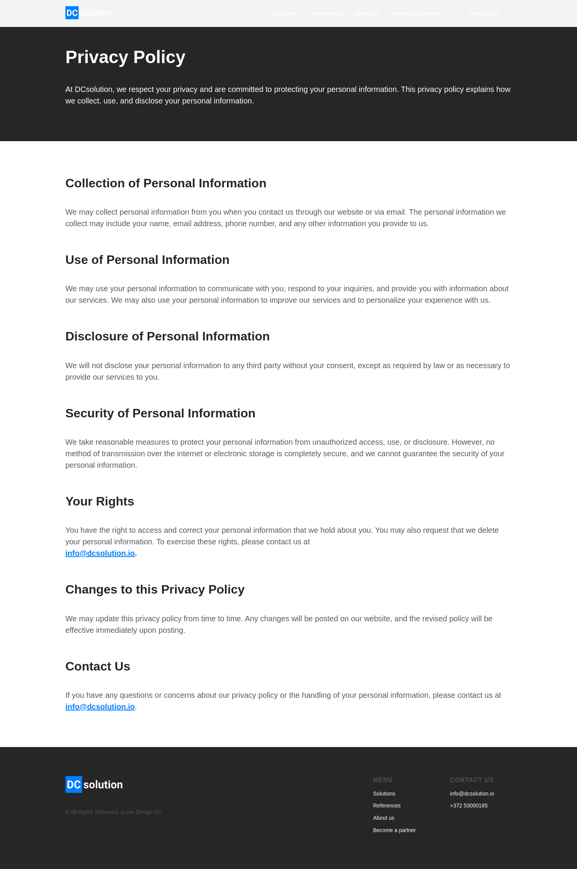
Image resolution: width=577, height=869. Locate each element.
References (327, 13)
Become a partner (415, 13)
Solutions (285, 13)
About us (367, 13)
